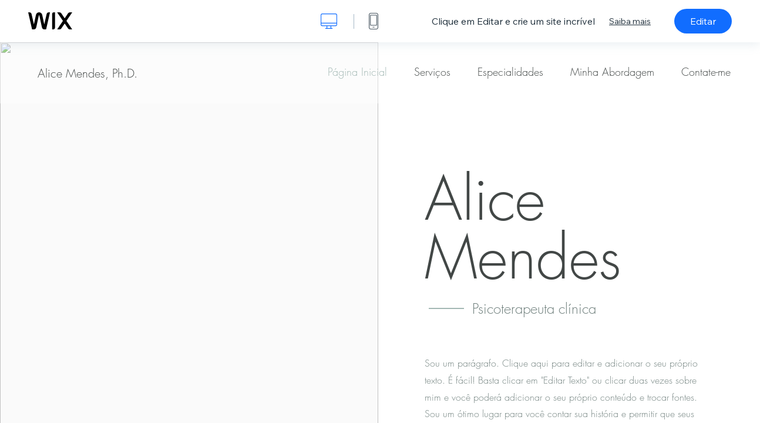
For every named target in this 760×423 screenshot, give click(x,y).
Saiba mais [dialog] (630, 21)
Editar (703, 21)
